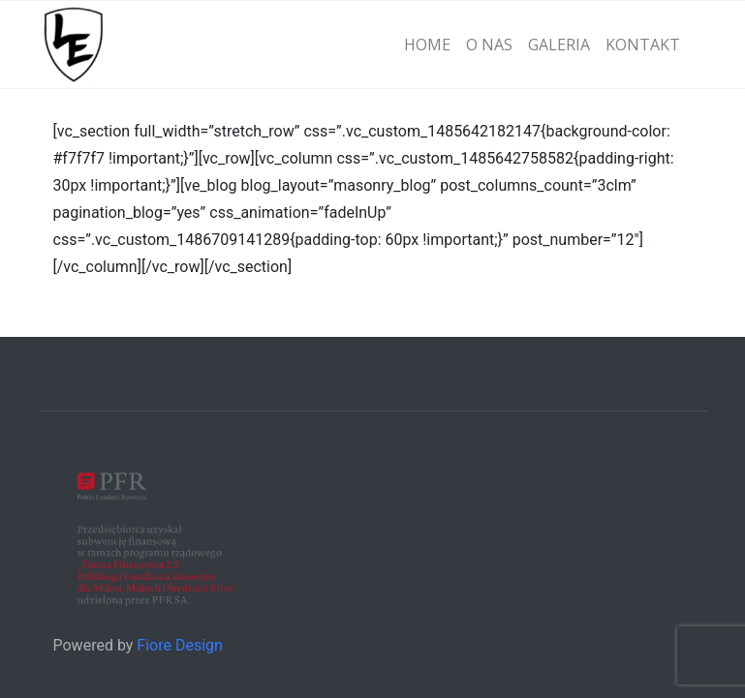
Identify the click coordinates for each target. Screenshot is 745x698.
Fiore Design (180, 645)
